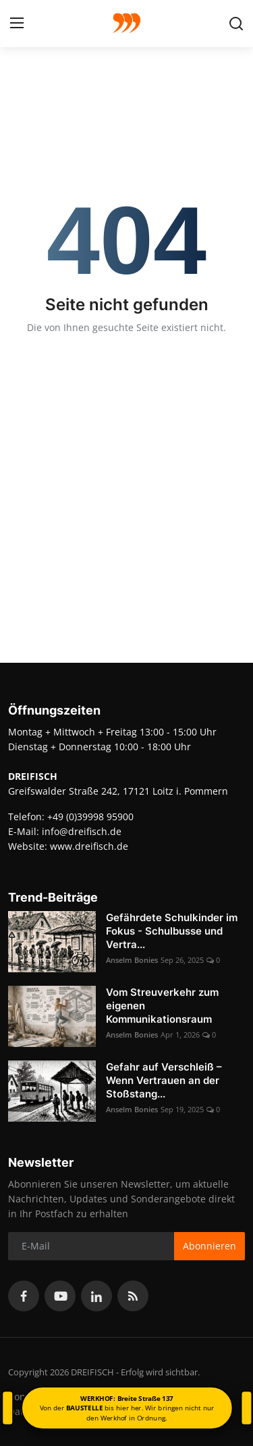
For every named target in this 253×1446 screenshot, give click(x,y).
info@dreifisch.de (81, 831)
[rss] (132, 1295)
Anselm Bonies (132, 960)
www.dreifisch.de (89, 846)
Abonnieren (209, 1245)
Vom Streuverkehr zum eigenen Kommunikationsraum (162, 1005)
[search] (236, 23)
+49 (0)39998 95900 (90, 816)
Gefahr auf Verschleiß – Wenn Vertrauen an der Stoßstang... (164, 1080)
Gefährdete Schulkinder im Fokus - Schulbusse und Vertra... (171, 931)
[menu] (17, 23)
